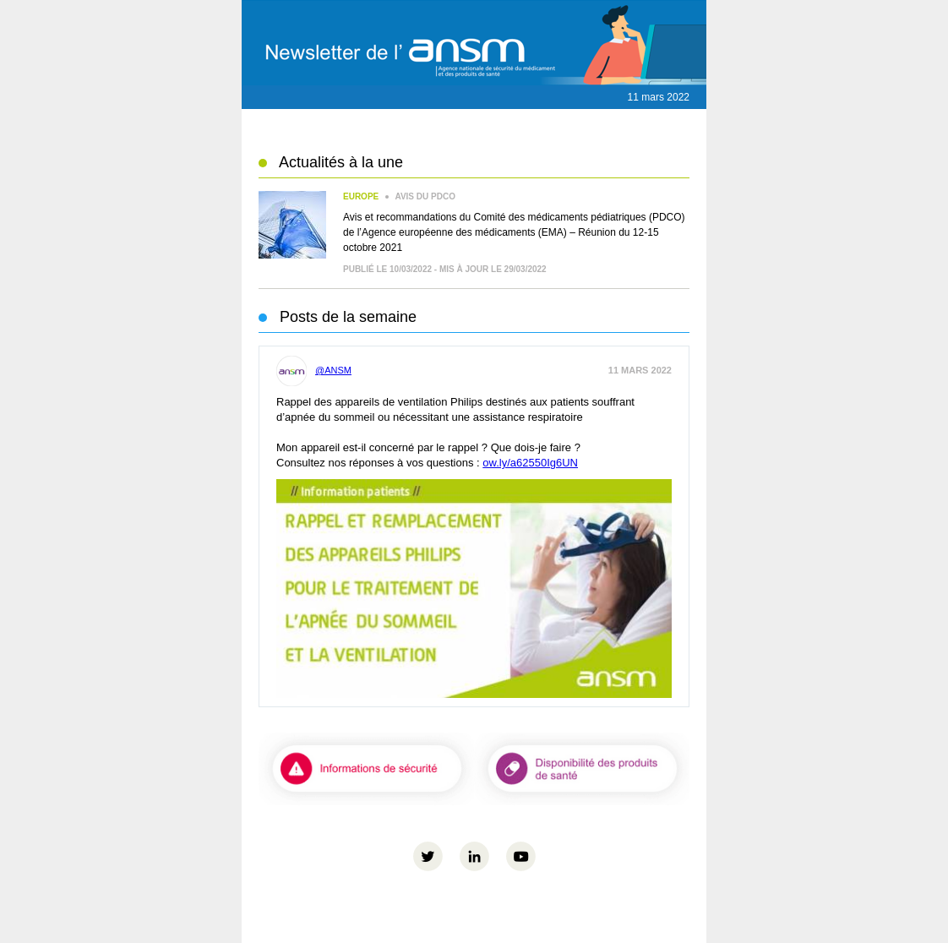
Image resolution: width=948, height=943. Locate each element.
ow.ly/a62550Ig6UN (530, 462)
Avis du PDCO (399, 196)
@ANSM (313, 370)
